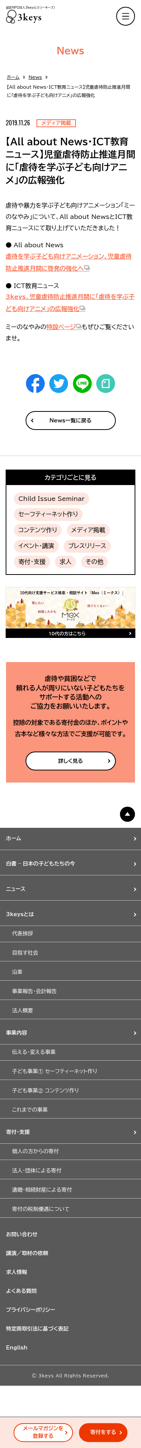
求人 (65, 562)
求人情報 (16, 1272)
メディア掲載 (88, 530)
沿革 (17, 972)
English (16, 1347)
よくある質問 (21, 1291)
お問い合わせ (22, 1234)
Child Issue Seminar (51, 499)
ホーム (13, 77)
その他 (94, 562)
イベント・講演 (36, 546)
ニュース (16, 889)
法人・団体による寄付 (36, 1170)
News (35, 77)
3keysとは (20, 914)
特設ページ (61, 327)
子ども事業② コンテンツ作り (45, 1090)
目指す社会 (25, 952)
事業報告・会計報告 (34, 991)
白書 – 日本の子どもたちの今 (40, 863)
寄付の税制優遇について (41, 1209)
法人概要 (22, 1010)
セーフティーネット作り (48, 514)
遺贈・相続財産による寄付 (42, 1189)
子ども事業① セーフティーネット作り (54, 1071)
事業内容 (16, 1032)
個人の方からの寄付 (35, 1151)
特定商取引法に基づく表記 (37, 1328)
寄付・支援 (31, 562)
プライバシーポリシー (30, 1309)
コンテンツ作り (37, 530)
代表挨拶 (22, 933)
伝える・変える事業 (34, 1052)
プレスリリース (87, 546)
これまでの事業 (30, 1109)
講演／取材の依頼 (27, 1253)
